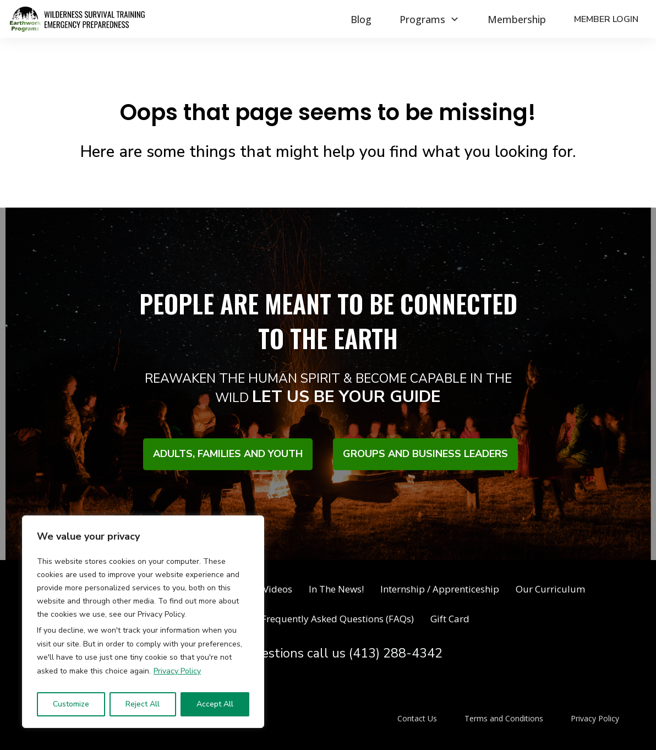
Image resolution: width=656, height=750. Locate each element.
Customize (71, 704)
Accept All (214, 704)
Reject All (142, 704)
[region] (143, 621)
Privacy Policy (177, 671)
